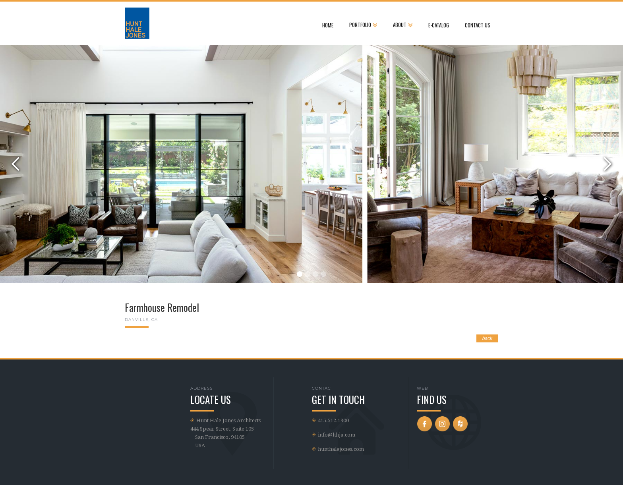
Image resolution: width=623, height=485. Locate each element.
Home (327, 25)
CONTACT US (477, 25)
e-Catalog (438, 25)
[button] (363, 23)
